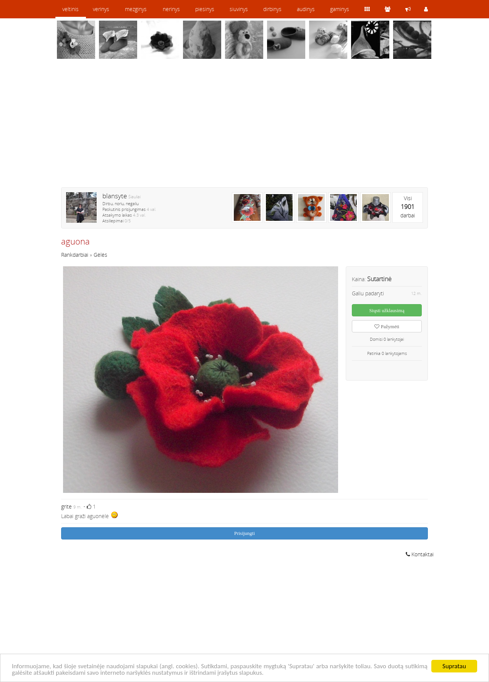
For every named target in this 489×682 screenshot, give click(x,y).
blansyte (114, 195)
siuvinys (239, 9)
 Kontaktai (420, 554)
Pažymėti (386, 326)
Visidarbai (407, 206)
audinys (306, 9)
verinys (101, 9)
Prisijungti (244, 533)
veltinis (70, 9)
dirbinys (272, 9)
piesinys (204, 9)
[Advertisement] (244, 128)
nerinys (171, 9)
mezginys (136, 9)
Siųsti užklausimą (387, 310)
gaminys (339, 9)
